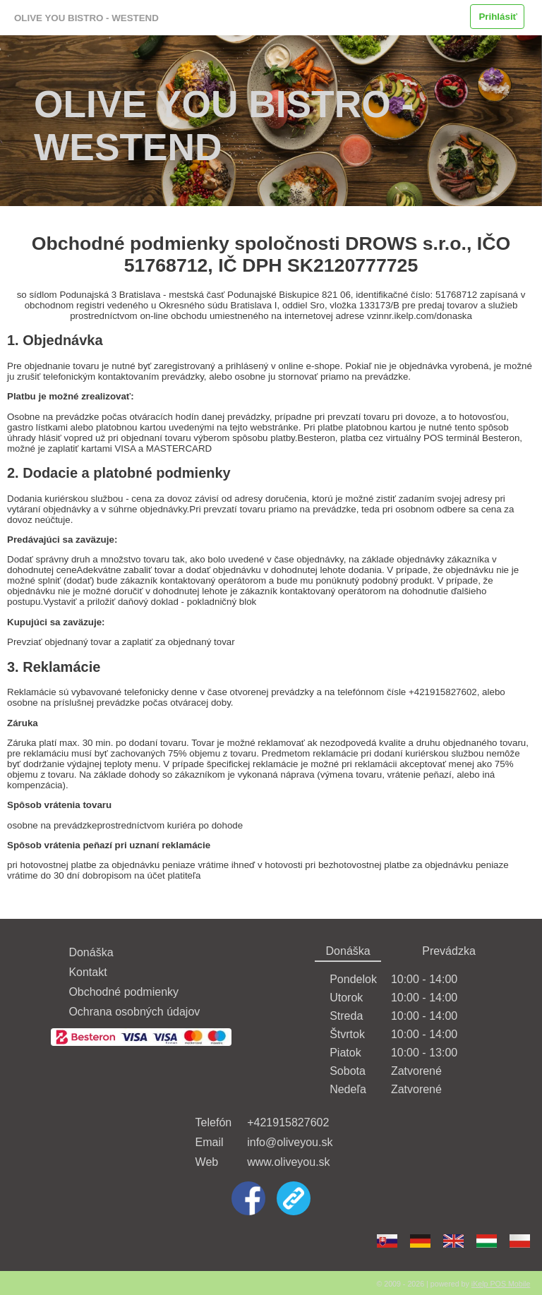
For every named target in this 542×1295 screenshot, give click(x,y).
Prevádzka (449, 951)
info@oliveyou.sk (289, 1142)
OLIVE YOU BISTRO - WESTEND (86, 18)
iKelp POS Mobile (501, 1283)
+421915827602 (288, 1122)
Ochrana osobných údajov (134, 1012)
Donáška (90, 952)
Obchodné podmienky (123, 992)
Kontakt (87, 972)
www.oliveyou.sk (288, 1162)
